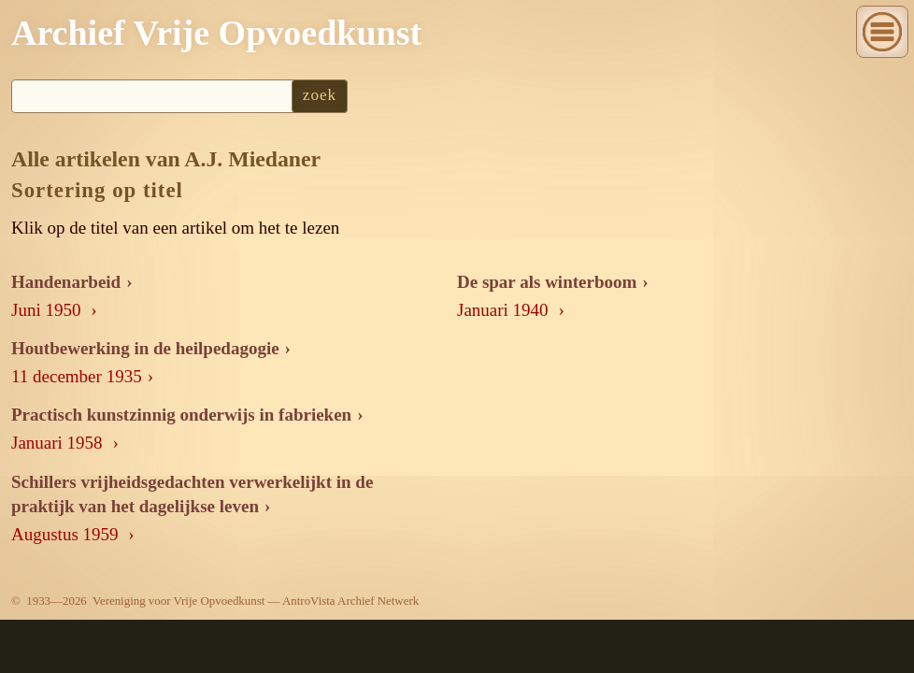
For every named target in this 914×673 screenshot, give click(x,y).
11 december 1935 (76, 376)
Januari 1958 (59, 442)
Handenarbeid (66, 282)
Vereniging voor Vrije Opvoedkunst (178, 601)
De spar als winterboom (546, 282)
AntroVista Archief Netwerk (350, 601)
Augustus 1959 (66, 534)
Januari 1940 (504, 310)
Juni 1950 (48, 310)
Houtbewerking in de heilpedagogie (145, 348)
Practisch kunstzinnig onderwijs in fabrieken (181, 414)
